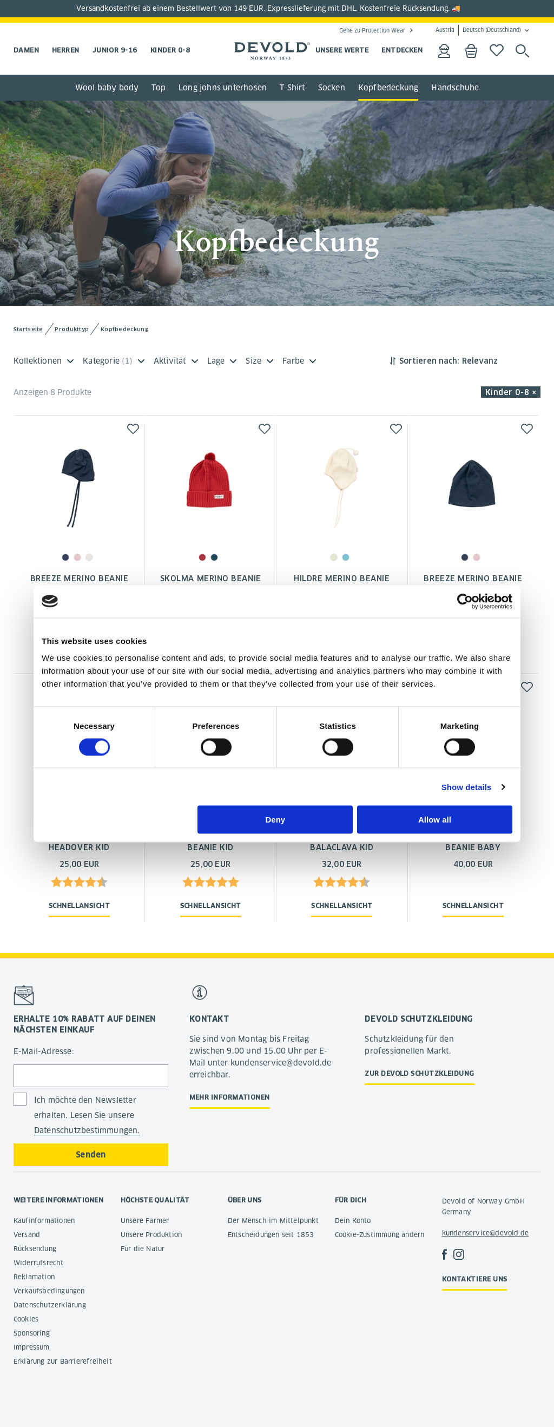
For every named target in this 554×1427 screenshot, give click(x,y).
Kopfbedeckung (388, 87)
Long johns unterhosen (223, 87)
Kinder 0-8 (170, 50)
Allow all (434, 819)
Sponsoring (32, 1333)
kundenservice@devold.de (485, 1233)
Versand (27, 1235)
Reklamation (34, 1277)
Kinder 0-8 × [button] (511, 392)
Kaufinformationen (44, 1220)
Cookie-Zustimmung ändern (380, 1235)
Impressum (32, 1347)
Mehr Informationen (229, 1097)
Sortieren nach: (429, 361)
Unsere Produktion (151, 1235)
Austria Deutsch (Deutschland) (478, 30)
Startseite (28, 329)
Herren (66, 50)
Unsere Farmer (145, 1220)
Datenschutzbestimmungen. (87, 1130)
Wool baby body (107, 87)
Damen (26, 50)
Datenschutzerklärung (50, 1305)
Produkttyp (72, 329)
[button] (133, 429)
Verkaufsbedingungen (49, 1291)
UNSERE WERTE (341, 50)
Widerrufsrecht (39, 1263)
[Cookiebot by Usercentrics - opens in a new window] (465, 601)
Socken (331, 87)
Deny (276, 819)
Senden (91, 1154)
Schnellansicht (79, 905)
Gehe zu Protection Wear (372, 30)
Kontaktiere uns (474, 1279)
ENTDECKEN (402, 50)
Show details (466, 786)
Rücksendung (35, 1249)
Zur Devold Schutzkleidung (419, 1073)
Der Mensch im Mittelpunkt (273, 1220)
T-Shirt (292, 87)
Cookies (26, 1319)
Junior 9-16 (115, 50)
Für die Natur (143, 1249)
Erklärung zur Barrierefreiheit (63, 1361)
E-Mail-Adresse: (44, 1051)
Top (158, 87)
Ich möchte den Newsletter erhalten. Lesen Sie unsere (87, 1115)
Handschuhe (455, 87)
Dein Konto (353, 1220)
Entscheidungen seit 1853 (271, 1235)
